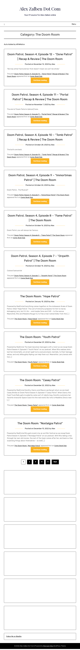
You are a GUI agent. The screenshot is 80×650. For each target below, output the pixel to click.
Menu (74, 24)
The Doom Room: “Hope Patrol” (40, 297)
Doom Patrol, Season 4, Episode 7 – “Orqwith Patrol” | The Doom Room (41, 276)
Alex (54, 64)
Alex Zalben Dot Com (40, 8)
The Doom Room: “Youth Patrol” (40, 337)
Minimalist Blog (48, 647)
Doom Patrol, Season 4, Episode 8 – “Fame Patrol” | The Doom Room (40, 236)
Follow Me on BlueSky (14, 637)
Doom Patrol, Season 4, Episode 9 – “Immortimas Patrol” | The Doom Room (43, 195)
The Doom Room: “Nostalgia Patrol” (40, 424)
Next (55, 463)
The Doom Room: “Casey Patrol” (40, 381)
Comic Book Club (36, 76)
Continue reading (40, 80)
